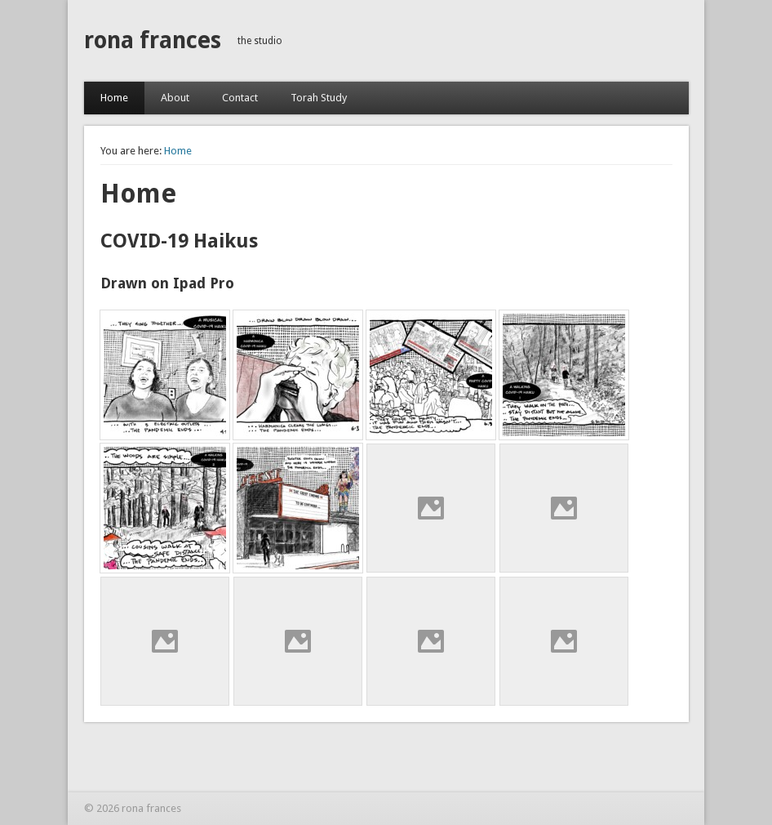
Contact (240, 97)
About (175, 97)
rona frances (152, 40)
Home (114, 97)
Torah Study (319, 97)
